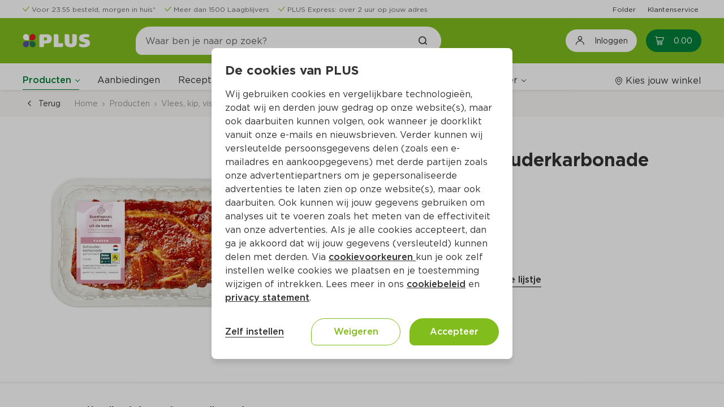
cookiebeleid (436, 284)
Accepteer (454, 331)
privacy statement (267, 297)
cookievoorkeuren (372, 257)
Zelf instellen (254, 331)
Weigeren (356, 331)
